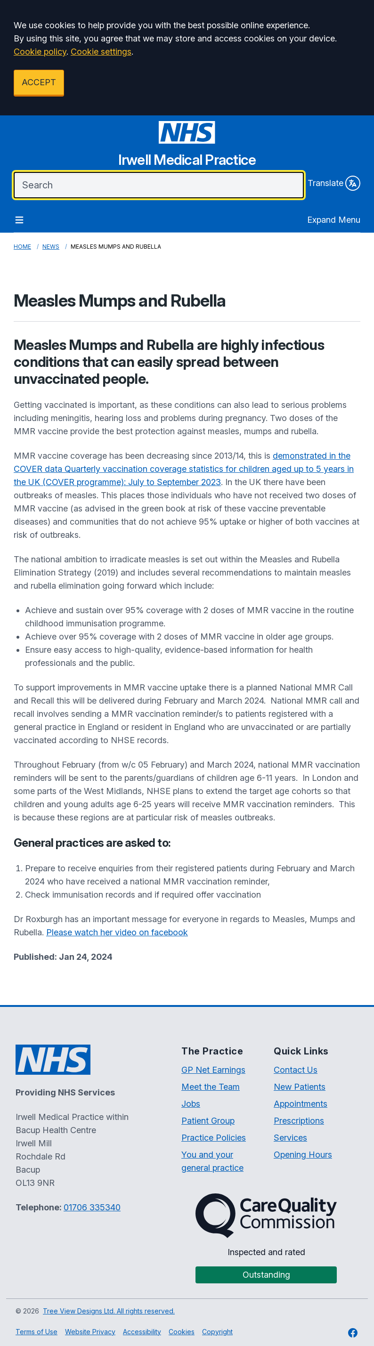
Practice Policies (213, 1138)
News (50, 246)
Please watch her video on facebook (117, 932)
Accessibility (142, 1332)
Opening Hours (303, 1155)
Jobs (190, 1104)
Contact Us (295, 1070)
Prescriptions (299, 1121)
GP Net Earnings (213, 1070)
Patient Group (208, 1121)
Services (290, 1138)
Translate (334, 183)
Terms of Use (36, 1332)
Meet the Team (210, 1087)
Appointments (300, 1104)
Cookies (182, 1332)
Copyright (217, 1332)
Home (22, 246)
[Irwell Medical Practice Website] (187, 147)
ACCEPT (39, 82)
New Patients (299, 1087)
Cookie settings (101, 52)
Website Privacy (90, 1332)
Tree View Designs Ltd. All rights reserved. (109, 1311)
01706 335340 (92, 1207)
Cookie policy (40, 52)
